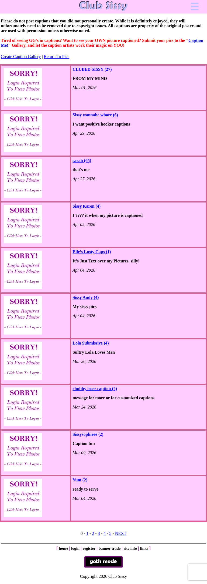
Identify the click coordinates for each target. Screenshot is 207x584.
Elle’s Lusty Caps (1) (92, 251)
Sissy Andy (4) (86, 297)
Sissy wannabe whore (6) (95, 115)
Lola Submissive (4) (91, 343)
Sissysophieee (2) (88, 434)
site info (130, 548)
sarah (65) (82, 160)
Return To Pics (57, 56)
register (88, 548)
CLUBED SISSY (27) (92, 69)
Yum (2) (80, 480)
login (75, 548)
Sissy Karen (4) (87, 206)
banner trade (110, 548)
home (63, 548)
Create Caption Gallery (21, 56)
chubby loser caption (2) (95, 388)
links (144, 548)
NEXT (121, 533)
